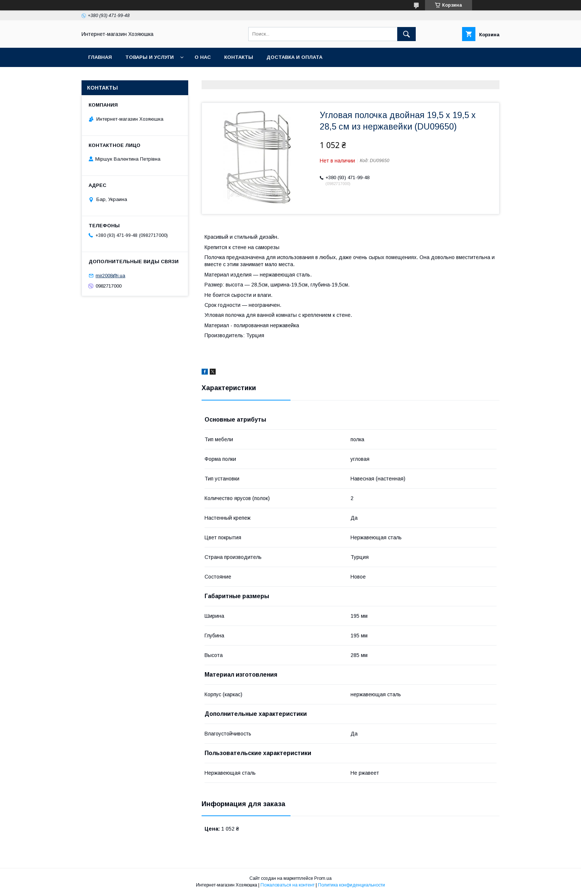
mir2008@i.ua (110, 275)
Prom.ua (323, 878)
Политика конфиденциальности (351, 885)
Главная (100, 57)
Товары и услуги (149, 57)
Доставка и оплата (294, 57)
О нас (203, 57)
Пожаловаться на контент (287, 885)
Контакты (238, 57)
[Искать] (406, 34)
